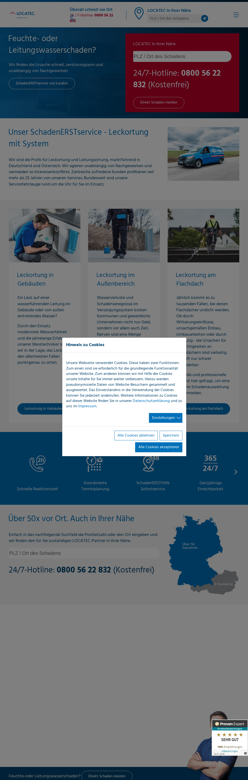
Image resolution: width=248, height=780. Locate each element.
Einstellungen (163, 418)
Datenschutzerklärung (151, 401)
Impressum (87, 406)
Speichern (171, 435)
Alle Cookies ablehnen (136, 435)
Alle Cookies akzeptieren (158, 447)
